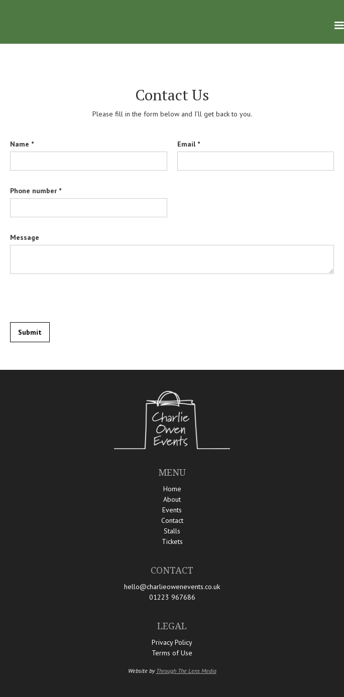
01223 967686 (172, 597)
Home (172, 488)
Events (172, 509)
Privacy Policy (172, 642)
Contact (172, 520)
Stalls (172, 530)
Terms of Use (172, 652)
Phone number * (35, 190)
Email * (188, 144)
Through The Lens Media (186, 670)
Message (24, 237)
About (172, 499)
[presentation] (86, 298)
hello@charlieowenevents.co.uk (172, 586)
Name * (22, 144)
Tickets (172, 541)
